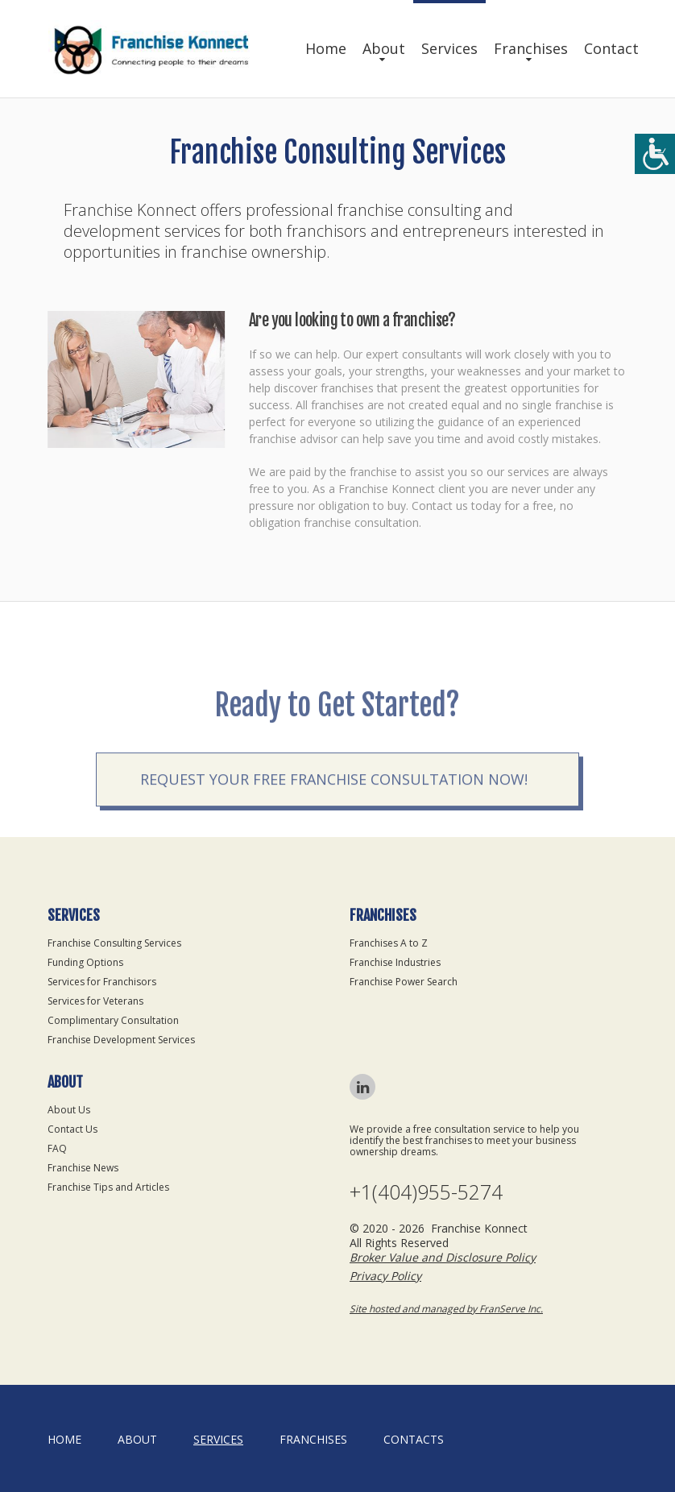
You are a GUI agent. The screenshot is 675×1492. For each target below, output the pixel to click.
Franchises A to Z (389, 943)
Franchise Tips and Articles (108, 1187)
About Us (69, 1110)
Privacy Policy (385, 1275)
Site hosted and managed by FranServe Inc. (446, 1309)
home (64, 1439)
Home (325, 48)
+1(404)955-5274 (426, 1192)
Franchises (531, 48)
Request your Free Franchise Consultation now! (334, 810)
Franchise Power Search (404, 981)
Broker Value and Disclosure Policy (443, 1257)
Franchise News (83, 1168)
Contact (611, 48)
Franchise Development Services (121, 1039)
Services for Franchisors (102, 981)
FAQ (57, 1148)
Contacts (413, 1439)
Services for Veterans (95, 1001)
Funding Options (85, 962)
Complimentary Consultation (113, 1020)
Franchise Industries (395, 962)
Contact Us (72, 1129)
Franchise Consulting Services (114, 943)
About (383, 48)
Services (449, 48)
